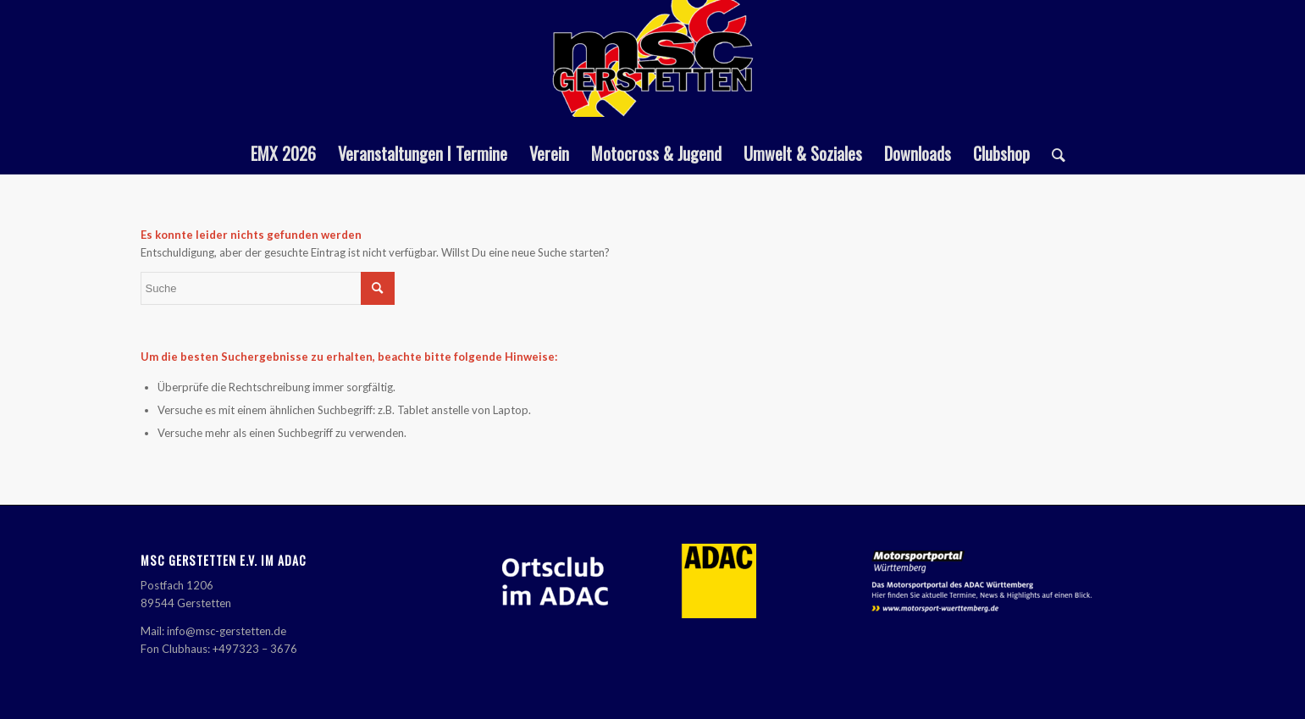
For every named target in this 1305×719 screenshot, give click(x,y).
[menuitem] (283, 153)
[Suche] (1053, 153)
